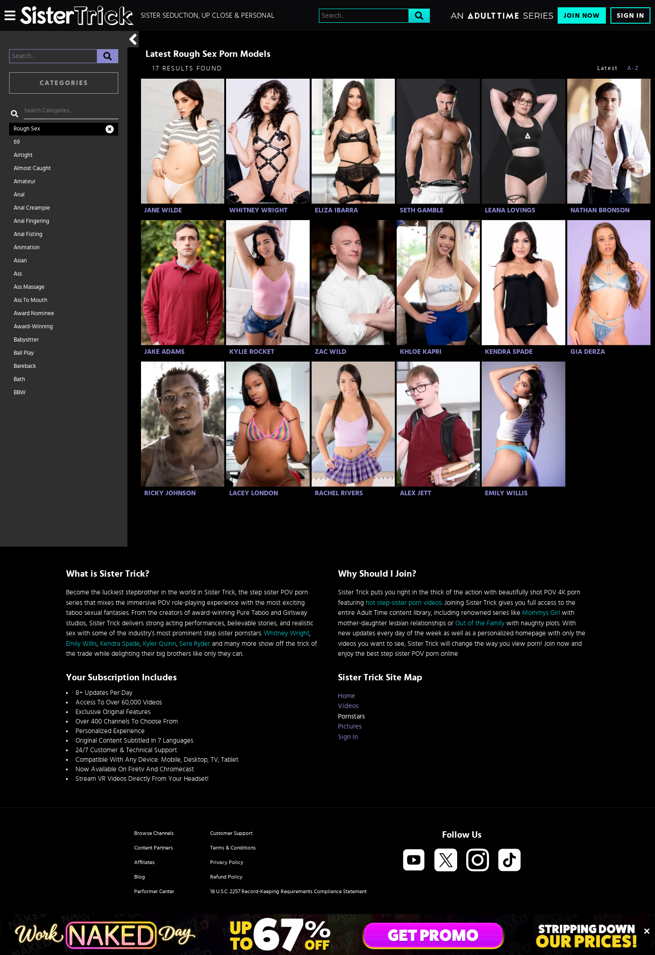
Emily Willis (506, 493)
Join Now (582, 15)
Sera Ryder (194, 643)
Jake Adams (164, 351)
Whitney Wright (258, 210)
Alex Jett (415, 493)
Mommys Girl (541, 612)
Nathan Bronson (600, 210)
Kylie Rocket (251, 351)
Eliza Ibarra (336, 210)
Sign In (630, 15)
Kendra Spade (509, 351)
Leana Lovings (510, 210)
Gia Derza (587, 351)
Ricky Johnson (170, 493)
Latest (607, 68)
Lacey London (253, 493)
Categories (64, 83)
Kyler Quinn (159, 643)
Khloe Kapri (421, 351)
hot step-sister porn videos (404, 602)
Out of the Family (479, 623)
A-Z (633, 68)
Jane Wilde (163, 210)
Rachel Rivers (339, 493)
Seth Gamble (421, 210)
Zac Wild (330, 351)
